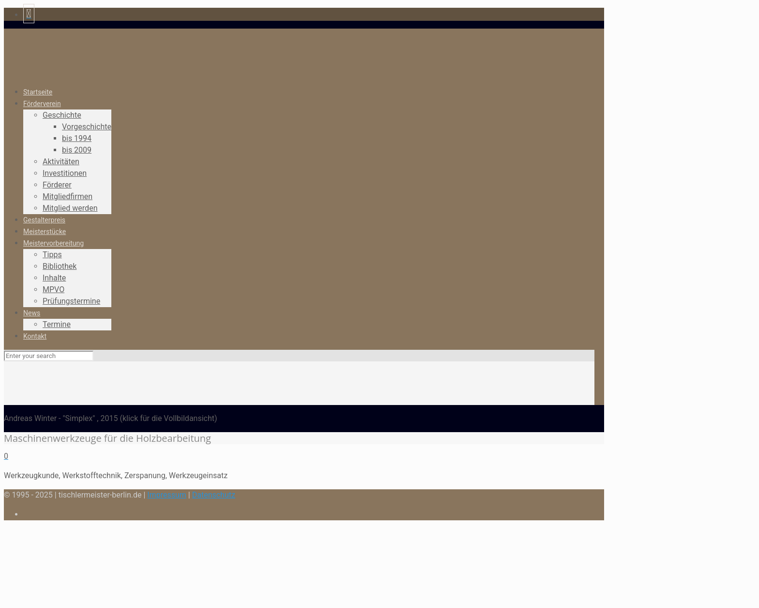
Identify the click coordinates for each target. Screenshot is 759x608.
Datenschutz (213, 494)
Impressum (166, 494)
